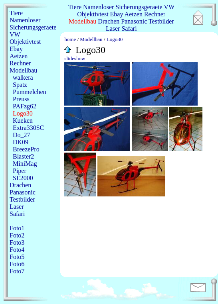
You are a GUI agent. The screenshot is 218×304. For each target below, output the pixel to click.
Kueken (23, 120)
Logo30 (23, 113)
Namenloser (98, 7)
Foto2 (17, 235)
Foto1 (17, 228)
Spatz (20, 84)
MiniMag (25, 163)
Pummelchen (29, 91)
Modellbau (82, 21)
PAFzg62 (24, 106)
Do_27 (21, 134)
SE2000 (23, 178)
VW (169, 7)
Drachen (108, 21)
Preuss (21, 99)
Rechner (154, 14)
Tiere (74, 7)
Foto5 (17, 256)
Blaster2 (23, 156)
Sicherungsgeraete (138, 7)
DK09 (20, 142)
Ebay (116, 14)
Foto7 (17, 271)
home (70, 39)
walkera (23, 77)
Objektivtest (92, 14)
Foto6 (17, 264)
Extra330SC (28, 127)
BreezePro (26, 149)
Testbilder (161, 21)
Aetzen (134, 14)
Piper (19, 170)
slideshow (74, 58)
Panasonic (134, 21)
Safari (129, 28)
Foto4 (17, 249)
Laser (113, 28)
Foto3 (17, 242)
